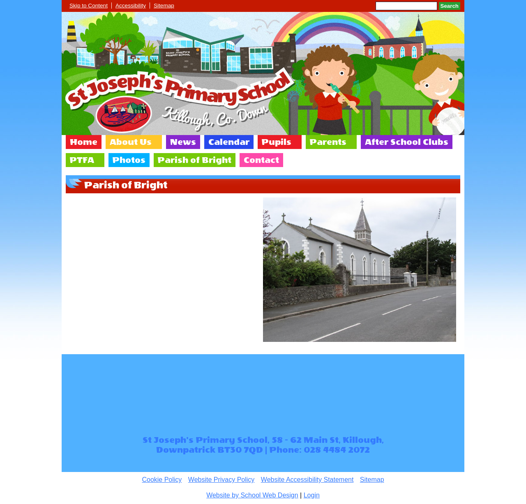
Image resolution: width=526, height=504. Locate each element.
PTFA (82, 160)
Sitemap (164, 5)
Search (450, 6)
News (183, 142)
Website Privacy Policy (221, 479)
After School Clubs (406, 142)
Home (83, 142)
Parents (328, 142)
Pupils (276, 142)
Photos (129, 160)
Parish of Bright (194, 160)
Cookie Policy (162, 479)
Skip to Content (88, 5)
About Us (131, 142)
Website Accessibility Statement (307, 479)
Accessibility (130, 5)
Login (312, 495)
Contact (261, 160)
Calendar (228, 142)
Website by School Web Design (252, 495)
